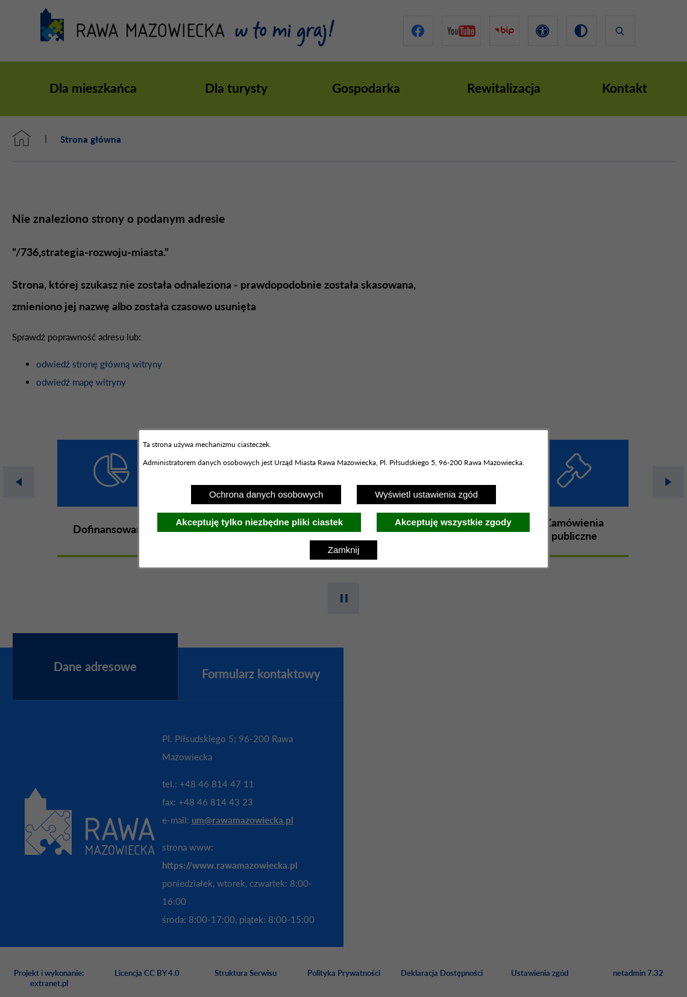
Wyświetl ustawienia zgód (426, 494)
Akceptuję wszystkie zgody (453, 522)
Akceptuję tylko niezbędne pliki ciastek (259, 522)
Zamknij (344, 550)
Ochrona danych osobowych (266, 494)
